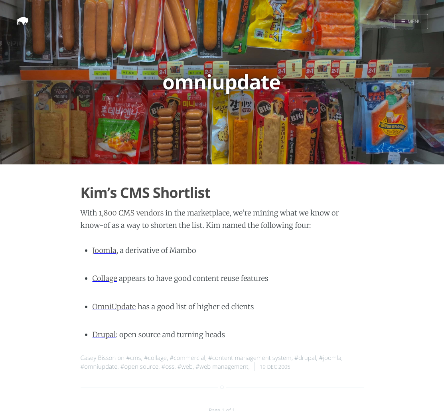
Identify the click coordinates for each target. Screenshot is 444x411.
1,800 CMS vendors (131, 212)
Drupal (104, 334)
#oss (168, 367)
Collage (105, 278)
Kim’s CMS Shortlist (146, 192)
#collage (155, 358)
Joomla (104, 250)
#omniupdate (99, 367)
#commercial (187, 358)
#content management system (250, 358)
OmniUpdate (114, 306)
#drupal (305, 358)
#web (185, 367)
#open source (139, 367)
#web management (222, 367)
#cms (133, 358)
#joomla (330, 358)
